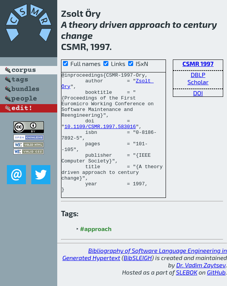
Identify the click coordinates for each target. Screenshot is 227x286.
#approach (96, 239)
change (77, 35)
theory (83, 24)
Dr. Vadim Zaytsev (200, 275)
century (200, 24)
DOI (198, 92)
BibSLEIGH (137, 268)
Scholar (197, 81)
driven (113, 24)
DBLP (198, 74)
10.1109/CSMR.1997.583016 (100, 130)
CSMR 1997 (197, 63)
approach (150, 24)
